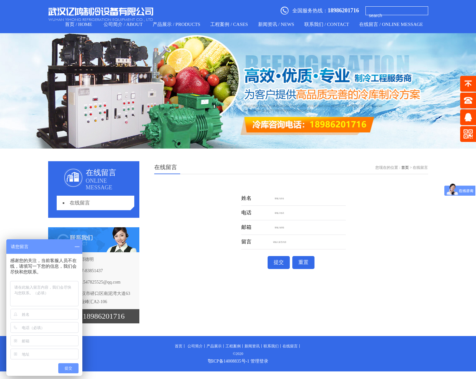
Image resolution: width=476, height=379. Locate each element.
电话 (246, 213)
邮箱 (246, 227)
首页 (405, 167)
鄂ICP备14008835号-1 (228, 361)
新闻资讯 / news (276, 24)
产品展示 (214, 346)
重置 (303, 262)
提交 (279, 262)
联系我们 (271, 346)
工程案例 (233, 346)
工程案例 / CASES (229, 24)
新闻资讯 (252, 346)
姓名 (246, 198)
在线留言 (80, 202)
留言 (246, 242)
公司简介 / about (123, 24)
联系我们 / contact (326, 24)
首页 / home (78, 24)
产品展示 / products (176, 24)
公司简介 (195, 346)
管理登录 (259, 361)
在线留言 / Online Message (391, 24)
